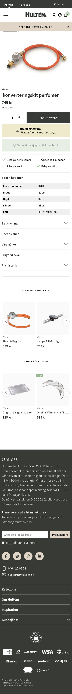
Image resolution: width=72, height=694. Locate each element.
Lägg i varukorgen (48, 117)
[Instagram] (17, 556)
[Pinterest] (28, 556)
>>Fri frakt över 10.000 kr (35, 27)
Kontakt (59, 4)
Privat (8, 4)
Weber (5, 89)
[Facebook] (6, 556)
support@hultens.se (19, 504)
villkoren (31, 543)
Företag (25, 4)
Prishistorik (8, 107)
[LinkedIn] (39, 556)
